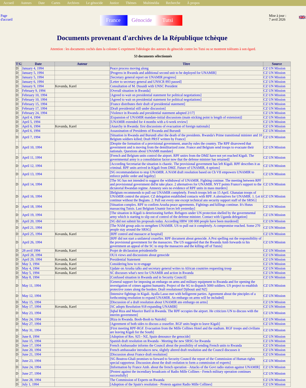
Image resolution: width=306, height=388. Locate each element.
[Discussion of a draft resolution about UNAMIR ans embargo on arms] (159, 302)
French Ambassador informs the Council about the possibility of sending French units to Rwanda (176, 345)
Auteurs (26, 3)
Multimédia (151, 3)
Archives (73, 3)
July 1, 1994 (30, 384)
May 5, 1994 (30, 273)
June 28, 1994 (31, 380)
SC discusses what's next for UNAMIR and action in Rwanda (152, 273)
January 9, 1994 (33, 86)
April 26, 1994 (32, 242)
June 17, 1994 (31, 345)
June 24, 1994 (31, 367)
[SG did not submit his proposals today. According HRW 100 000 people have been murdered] (174, 221)
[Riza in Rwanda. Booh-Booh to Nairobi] (138, 319)
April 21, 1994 (32, 227)
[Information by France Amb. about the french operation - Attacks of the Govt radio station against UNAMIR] (185, 367)
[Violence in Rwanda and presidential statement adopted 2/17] (152, 113)
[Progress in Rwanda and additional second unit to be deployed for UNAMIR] (163, 73)
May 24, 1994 (31, 319)
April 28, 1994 (32, 255)
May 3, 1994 (30, 264)
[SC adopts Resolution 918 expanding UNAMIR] (143, 306)
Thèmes (131, 3)
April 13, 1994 (32, 174)
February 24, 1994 (34, 113)
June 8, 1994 (30, 336)
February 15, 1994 (34, 104)
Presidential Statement (125, 259)
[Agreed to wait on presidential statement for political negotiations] (155, 95)
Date (41, 3)
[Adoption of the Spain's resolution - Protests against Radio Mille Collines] (161, 384)
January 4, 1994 (33, 68)
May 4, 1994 (30, 268)
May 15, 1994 (31, 302)
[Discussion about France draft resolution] (138, 354)
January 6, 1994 (33, 81)
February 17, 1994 (34, 108)
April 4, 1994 (31, 117)
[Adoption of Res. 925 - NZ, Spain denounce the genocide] (150, 336)
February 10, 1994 (34, 95)
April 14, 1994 (32, 184)
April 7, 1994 (31, 137)
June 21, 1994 (31, 354)
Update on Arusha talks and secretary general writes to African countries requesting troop (170, 268)
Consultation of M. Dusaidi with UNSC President (143, 86)
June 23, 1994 (31, 361)
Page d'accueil (7, 17)
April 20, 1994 (32, 221)
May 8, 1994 (30, 277)
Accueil (8, 3)
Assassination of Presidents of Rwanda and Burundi (145, 131)
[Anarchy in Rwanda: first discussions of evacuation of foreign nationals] (160, 126)
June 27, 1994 (31, 373)
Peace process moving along (129, 68)
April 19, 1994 (32, 215)
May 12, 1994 (31, 296)
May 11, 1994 (31, 285)
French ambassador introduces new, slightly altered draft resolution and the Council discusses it (175, 350)
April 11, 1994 (32, 157)
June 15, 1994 (31, 341)
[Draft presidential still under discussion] (138, 108)
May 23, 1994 (31, 313)
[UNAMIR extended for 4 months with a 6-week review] (148, 122)
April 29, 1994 (32, 259)
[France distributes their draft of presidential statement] (147, 104)
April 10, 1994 (32, 147)
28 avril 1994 (31, 250)
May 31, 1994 (31, 330)
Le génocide (94, 3)
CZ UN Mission (274, 68)
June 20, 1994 (31, 350)
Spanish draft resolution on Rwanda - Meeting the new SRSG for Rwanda (160, 341)
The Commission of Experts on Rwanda (137, 380)
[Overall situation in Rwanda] (130, 90)
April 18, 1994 (32, 206)
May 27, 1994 (31, 324)
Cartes (56, 3)
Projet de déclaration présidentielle (133, 250)
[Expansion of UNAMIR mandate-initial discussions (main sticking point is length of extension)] (176, 117)
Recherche (173, 3)
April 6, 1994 (31, 126)
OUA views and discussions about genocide (139, 255)
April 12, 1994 (32, 166)
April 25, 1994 (32, 234)
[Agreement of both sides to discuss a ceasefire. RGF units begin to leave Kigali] (165, 324)
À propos (193, 3)
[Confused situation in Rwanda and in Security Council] (148, 277)
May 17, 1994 (31, 306)
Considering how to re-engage (130, 264)
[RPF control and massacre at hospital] (136, 234)
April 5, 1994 (31, 122)
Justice (114, 3)
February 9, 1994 (33, 90)
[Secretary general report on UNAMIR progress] (143, 77)
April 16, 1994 (32, 196)
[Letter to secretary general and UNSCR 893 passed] (145, 81)
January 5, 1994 (33, 73)
